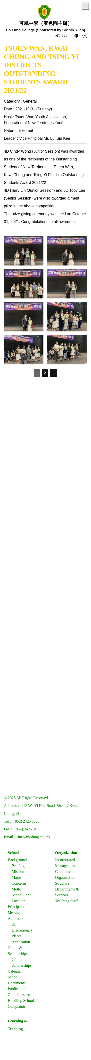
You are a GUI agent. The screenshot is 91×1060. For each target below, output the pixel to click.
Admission (16, 918)
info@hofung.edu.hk (34, 837)
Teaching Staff (66, 901)
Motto (16, 889)
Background (17, 860)
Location (18, 901)
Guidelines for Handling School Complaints (21, 1000)
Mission (18, 871)
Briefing (18, 866)
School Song (21, 895)
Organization (66, 853)
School (13, 853)
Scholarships (22, 965)
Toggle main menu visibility (86, 5)
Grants (17, 959)
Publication (16, 989)
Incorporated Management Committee (65, 866)
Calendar (15, 971)
